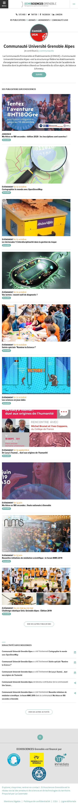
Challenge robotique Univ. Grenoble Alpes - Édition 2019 (27, 610)
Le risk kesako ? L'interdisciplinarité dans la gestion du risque (29, 242)
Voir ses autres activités (39, 712)
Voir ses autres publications (39, 624)
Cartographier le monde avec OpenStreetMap (22, 189)
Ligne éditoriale (68, 801)
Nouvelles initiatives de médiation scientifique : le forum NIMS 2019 (32, 558)
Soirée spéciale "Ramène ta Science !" (19, 347)
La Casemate (21, 793)
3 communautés (46, 50)
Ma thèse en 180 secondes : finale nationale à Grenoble (26, 505)
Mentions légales (12, 801)
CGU (55, 801)
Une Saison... (7, 685)
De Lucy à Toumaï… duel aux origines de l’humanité (25, 452)
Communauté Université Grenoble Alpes (17, 651)
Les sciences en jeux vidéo (14, 400)
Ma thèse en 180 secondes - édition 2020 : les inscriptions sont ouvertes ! (34, 136)
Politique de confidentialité (37, 801)
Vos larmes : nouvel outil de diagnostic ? (19, 294)
